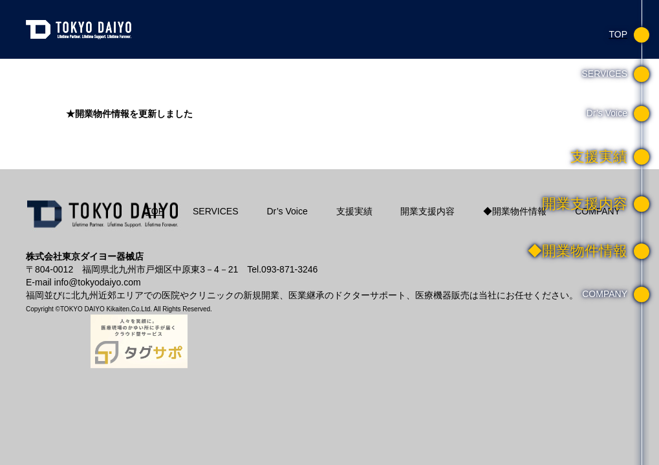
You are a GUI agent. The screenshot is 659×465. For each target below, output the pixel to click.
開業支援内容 (427, 211)
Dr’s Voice (286, 211)
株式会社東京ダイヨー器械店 (103, 221)
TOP (155, 211)
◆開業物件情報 (514, 211)
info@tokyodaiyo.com (97, 282)
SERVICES (216, 211)
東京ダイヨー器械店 (81, 29)
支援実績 (354, 211)
